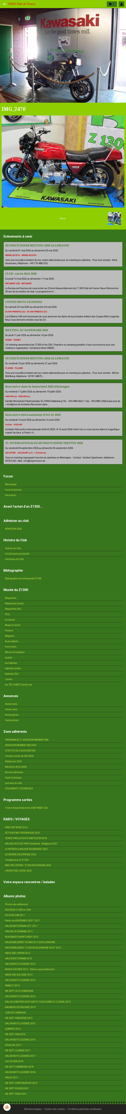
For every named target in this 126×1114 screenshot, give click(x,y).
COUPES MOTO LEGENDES (23, 302)
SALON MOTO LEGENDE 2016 (20, 1039)
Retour (63, 218)
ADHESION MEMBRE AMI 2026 (20, 745)
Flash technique (13, 777)
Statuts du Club (13, 548)
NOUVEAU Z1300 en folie (18, 909)
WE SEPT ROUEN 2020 (16, 1088)
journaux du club (13, 783)
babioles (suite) (13, 668)
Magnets (9, 636)
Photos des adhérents (16, 904)
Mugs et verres (13, 625)
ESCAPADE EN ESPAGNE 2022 (20, 854)
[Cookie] (7, 1107)
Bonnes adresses (14, 772)
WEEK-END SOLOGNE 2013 (18, 974)
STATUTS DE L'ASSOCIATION (20, 750)
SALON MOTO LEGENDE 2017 (20, 1056)
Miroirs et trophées (15, 652)
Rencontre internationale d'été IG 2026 (33, 414)
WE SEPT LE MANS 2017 (17, 1050)
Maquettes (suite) (14, 603)
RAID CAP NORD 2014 (16, 827)
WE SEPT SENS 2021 (16, 1094)
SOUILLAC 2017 (13, 1045)
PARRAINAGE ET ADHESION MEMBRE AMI (26, 739)
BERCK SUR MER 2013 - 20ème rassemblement (29, 969)
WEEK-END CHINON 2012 (17, 953)
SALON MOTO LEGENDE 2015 (20, 1023)
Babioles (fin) (12, 674)
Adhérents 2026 (13, 761)
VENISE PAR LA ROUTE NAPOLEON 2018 (26, 838)
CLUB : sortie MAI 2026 (21, 273)
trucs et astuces (13, 489)
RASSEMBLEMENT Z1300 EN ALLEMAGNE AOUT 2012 (33, 947)
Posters (9, 630)
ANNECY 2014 (12, 985)
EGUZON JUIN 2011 (15, 915)
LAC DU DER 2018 (14, 1061)
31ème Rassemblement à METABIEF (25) (26, 808)
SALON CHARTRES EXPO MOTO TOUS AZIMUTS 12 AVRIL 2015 (38, 1001)
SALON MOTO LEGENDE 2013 (20, 980)
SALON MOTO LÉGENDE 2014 (20, 996)
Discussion (10, 495)
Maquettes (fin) (13, 609)
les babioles (11, 663)
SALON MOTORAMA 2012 (18, 958)
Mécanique (11, 484)
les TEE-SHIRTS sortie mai (18, 684)
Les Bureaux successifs (17, 553)
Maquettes (10, 598)
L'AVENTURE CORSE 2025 (18, 870)
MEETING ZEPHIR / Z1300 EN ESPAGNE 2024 (28, 865)
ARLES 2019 (11, 1077)
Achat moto (11, 704)
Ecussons (10, 619)
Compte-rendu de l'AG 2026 (19, 756)
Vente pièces (12, 720)
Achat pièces (12, 715)
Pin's (7, 614)
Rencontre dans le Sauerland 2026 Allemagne (37, 386)
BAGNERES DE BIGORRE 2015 (20, 1007)
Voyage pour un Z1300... (17, 860)
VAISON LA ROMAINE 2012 (19, 931)
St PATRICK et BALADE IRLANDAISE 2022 (26, 849)
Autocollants (11, 641)
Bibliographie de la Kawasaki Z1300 (23, 578)
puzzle (8, 657)
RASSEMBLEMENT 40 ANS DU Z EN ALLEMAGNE (30, 942)
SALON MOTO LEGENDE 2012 (20, 964)
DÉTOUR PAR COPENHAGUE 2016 (22, 832)
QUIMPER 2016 (13, 1029)
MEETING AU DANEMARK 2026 (26, 330)
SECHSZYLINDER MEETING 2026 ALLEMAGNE (37, 245)
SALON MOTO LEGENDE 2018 (20, 1072)
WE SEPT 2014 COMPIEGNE (19, 991)
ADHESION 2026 (13, 528)
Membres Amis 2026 (16, 767)
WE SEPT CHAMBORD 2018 (19, 1066)
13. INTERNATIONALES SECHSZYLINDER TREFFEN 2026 (44, 443)
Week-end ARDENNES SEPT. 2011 (22, 920)
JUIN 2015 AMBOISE (15, 1012)
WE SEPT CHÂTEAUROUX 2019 (21, 1083)
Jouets (8, 679)
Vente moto (11, 709)
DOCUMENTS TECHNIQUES (19, 788)
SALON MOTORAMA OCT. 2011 (21, 926)
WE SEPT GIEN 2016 (15, 1034)
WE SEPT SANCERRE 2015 (18, 1018)
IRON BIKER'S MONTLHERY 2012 (21, 936)
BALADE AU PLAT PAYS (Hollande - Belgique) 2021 (31, 843)
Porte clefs (10, 646)
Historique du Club (14, 559)
